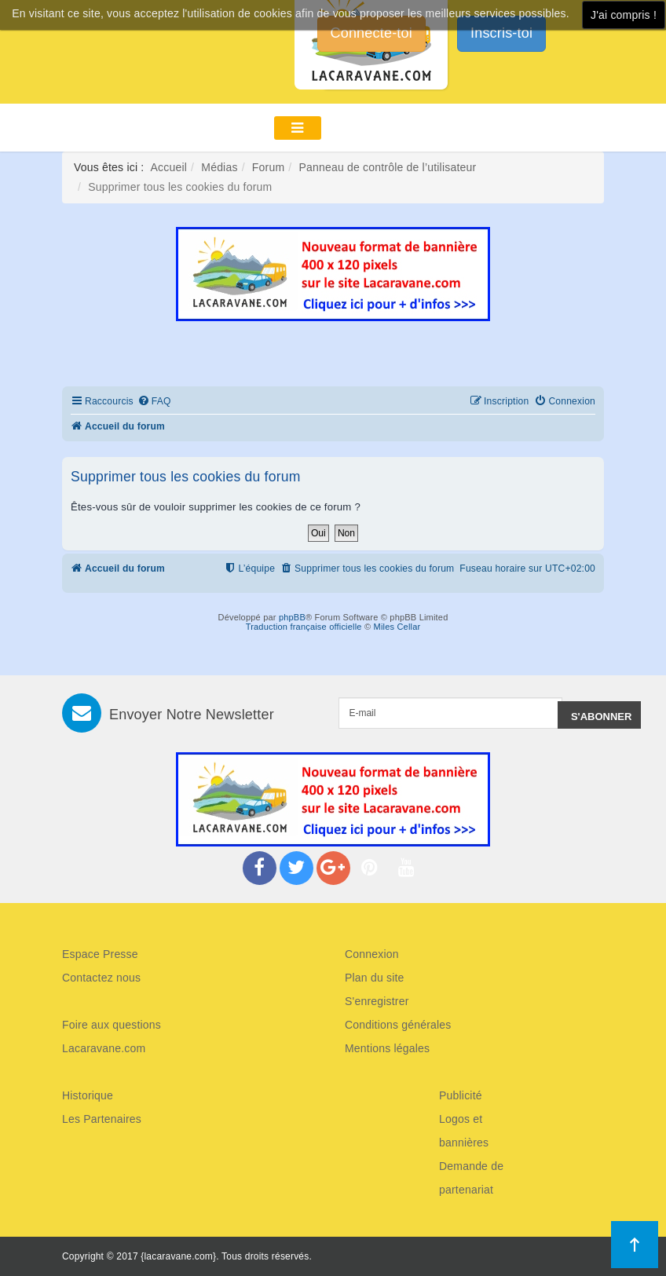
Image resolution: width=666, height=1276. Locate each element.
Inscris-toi (501, 33)
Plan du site (374, 977)
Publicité (460, 1095)
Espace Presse (100, 954)
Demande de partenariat (471, 1178)
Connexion (372, 954)
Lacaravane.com (103, 1048)
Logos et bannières (464, 1131)
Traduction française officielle (304, 626)
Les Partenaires (101, 1119)
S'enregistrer (377, 1001)
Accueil (169, 167)
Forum (268, 167)
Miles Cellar (397, 626)
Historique (87, 1095)
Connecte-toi (371, 33)
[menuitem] (154, 401)
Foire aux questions (111, 1024)
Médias (219, 167)
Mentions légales (387, 1048)
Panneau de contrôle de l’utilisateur (387, 167)
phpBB (292, 617)
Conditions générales (398, 1024)
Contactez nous (101, 977)
